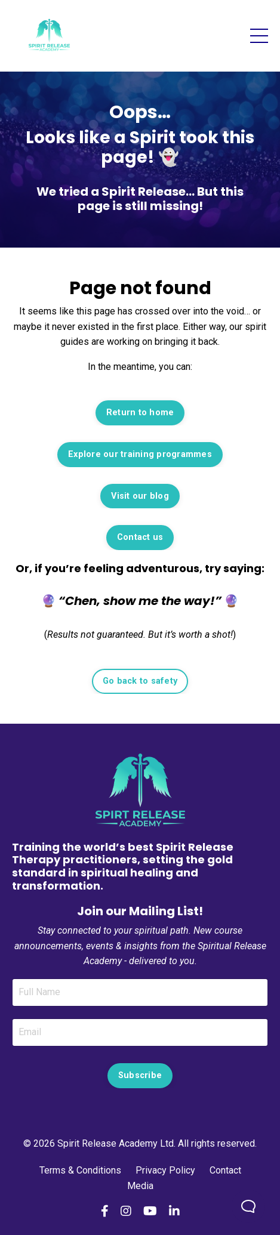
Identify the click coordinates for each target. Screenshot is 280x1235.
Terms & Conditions (81, 1170)
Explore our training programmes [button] (140, 454)
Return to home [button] (140, 412)
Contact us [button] (140, 537)
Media (140, 1185)
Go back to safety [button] (140, 681)
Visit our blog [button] (140, 496)
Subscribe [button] (140, 1075)
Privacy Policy (165, 1170)
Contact (225, 1170)
